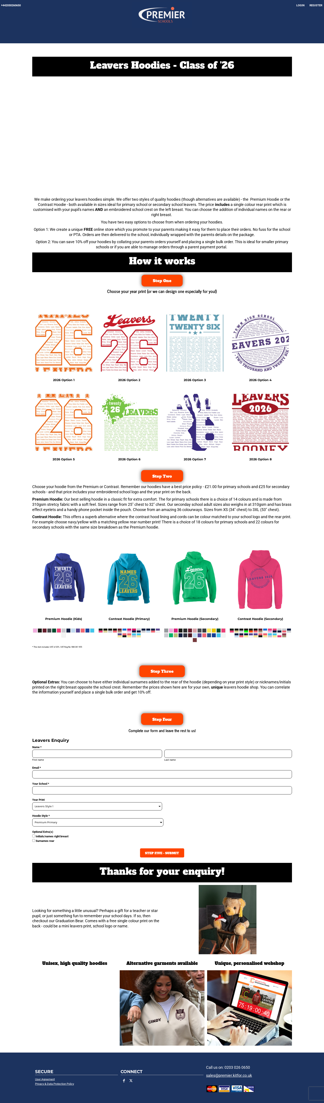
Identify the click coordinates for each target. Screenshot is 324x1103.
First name (38, 760)
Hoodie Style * (41, 815)
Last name (170, 760)
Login (300, 5)
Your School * (40, 783)
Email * (36, 767)
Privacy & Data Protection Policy (54, 1083)
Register (315, 5)
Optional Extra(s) (42, 831)
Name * (37, 747)
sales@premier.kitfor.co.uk (229, 1075)
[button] (249, 1007)
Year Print (38, 799)
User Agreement (45, 1079)
